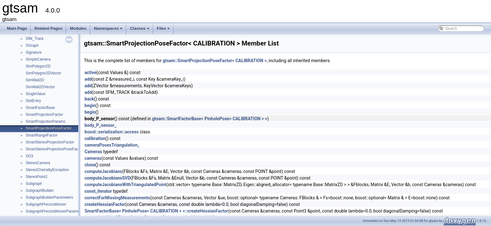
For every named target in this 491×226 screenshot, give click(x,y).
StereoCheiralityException (47, 170)
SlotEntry (33, 101)
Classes (140, 30)
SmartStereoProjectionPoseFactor (54, 149)
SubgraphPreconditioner (46, 204)
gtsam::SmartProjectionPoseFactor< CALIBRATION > (214, 60)
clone (90, 164)
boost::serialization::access (112, 131)
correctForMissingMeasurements (117, 197)
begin (90, 105)
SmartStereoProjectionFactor (50, 142)
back (89, 98)
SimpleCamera (38, 59)
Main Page (17, 28)
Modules (78, 28)
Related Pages (48, 28)
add (88, 79)
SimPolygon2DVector (43, 73)
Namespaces (109, 30)
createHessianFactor (105, 204)
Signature (34, 52)
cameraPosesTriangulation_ (112, 145)
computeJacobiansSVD (108, 177)
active (90, 72)
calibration (95, 138)
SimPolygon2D (38, 66)
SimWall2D (35, 80)
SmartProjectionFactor (44, 114)
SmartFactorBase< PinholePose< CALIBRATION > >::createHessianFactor (156, 210)
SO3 (29, 156)
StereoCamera (38, 163)
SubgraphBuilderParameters (49, 197)
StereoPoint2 (36, 177)
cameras (93, 158)
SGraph (32, 45)
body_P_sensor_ (100, 125)
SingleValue (35, 94)
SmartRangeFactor (41, 135)
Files (164, 30)
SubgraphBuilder (40, 190)
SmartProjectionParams (45, 121)
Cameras (93, 151)
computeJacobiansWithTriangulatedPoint (125, 184)
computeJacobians (103, 171)
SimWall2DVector (40, 87)
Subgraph (34, 183)
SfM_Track (35, 38)
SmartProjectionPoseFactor (49, 128)
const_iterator (98, 191)
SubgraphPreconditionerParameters (55, 211)
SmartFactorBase (40, 107)
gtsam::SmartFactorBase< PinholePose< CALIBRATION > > (209, 118)
